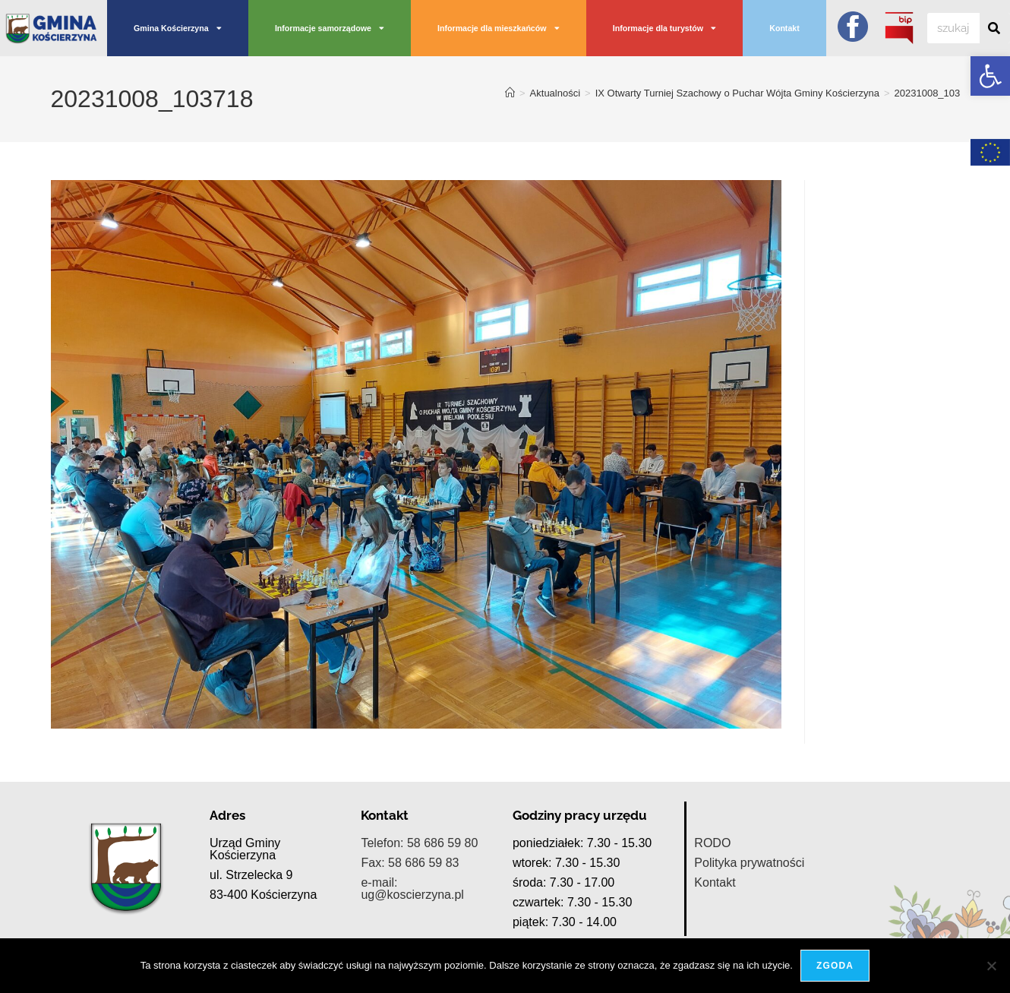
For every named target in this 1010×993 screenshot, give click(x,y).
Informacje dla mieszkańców (498, 28)
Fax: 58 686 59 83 (410, 862)
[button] (990, 76)
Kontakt (784, 28)
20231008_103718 (936, 93)
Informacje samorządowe (329, 28)
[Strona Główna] (510, 93)
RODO (712, 842)
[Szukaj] (995, 28)
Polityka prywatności (749, 862)
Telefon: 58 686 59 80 (419, 842)
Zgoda (835, 965)
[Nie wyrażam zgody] (991, 965)
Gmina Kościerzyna (178, 28)
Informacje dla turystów (664, 28)
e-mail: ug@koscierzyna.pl (412, 888)
